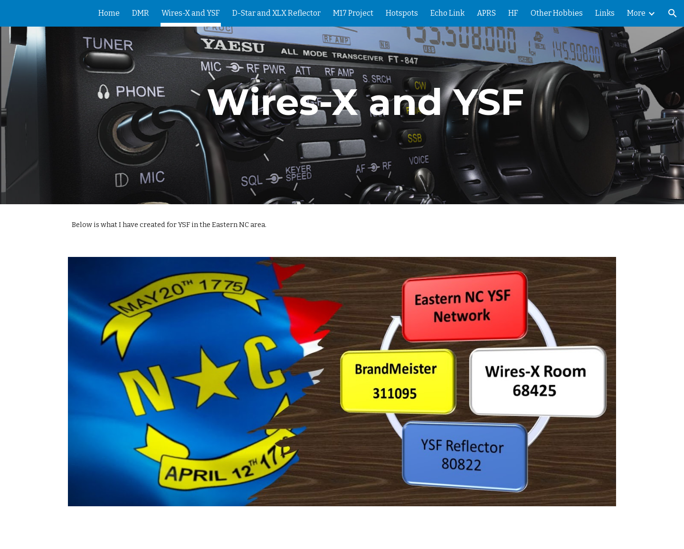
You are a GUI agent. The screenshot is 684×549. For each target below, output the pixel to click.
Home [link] (109, 13)
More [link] (636, 13)
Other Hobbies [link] (557, 13)
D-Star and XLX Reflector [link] (276, 13)
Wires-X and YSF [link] (191, 13)
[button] (672, 13)
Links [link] (605, 13)
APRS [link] (486, 13)
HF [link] (513, 13)
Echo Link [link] (447, 13)
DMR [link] (140, 13)
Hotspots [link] (402, 13)
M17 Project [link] (353, 13)
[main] (365, 102)
